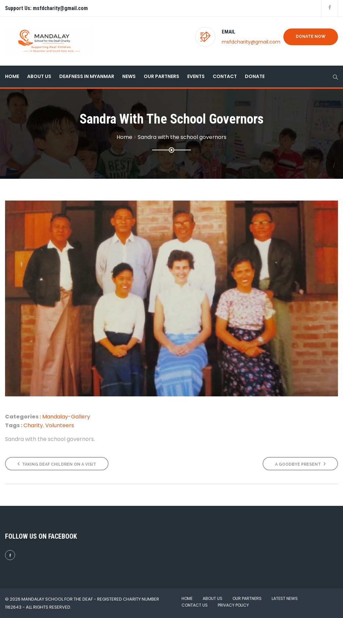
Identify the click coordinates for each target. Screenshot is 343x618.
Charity (33, 425)
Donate (255, 76)
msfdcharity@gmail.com (251, 41)
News (129, 76)
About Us (39, 76)
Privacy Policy (233, 605)
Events (196, 76)
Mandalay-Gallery (66, 416)
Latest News (285, 598)
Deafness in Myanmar (86, 76)
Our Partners (161, 76)
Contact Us (195, 605)
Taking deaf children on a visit (56, 464)
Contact (225, 76)
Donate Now (311, 36)
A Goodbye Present (300, 464)
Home (12, 76)
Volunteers (59, 425)
